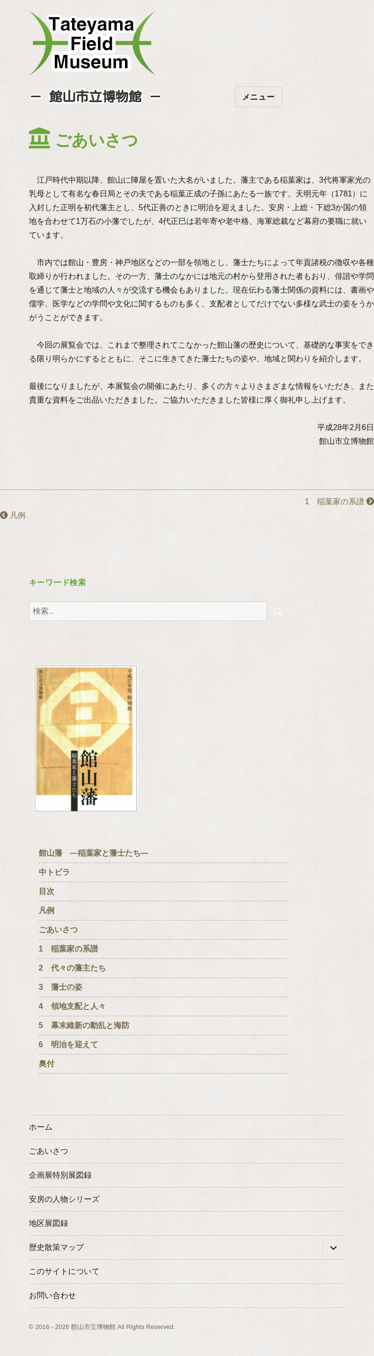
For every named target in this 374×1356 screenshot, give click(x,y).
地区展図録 (48, 1223)
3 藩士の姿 (60, 987)
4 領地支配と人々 (72, 1006)
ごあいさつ (58, 929)
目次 (46, 891)
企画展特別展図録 (60, 1175)
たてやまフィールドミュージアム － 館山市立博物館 (92, 43)
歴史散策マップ (56, 1247)
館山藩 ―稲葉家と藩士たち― (94, 853)
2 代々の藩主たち (72, 968)
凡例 (12, 515)
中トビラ (54, 872)
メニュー (258, 97)
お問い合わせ (52, 1295)
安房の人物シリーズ (64, 1199)
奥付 (46, 1063)
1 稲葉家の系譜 (339, 501)
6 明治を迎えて (68, 1044)
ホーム (40, 1127)
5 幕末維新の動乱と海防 (84, 1025)
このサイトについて (64, 1271)
